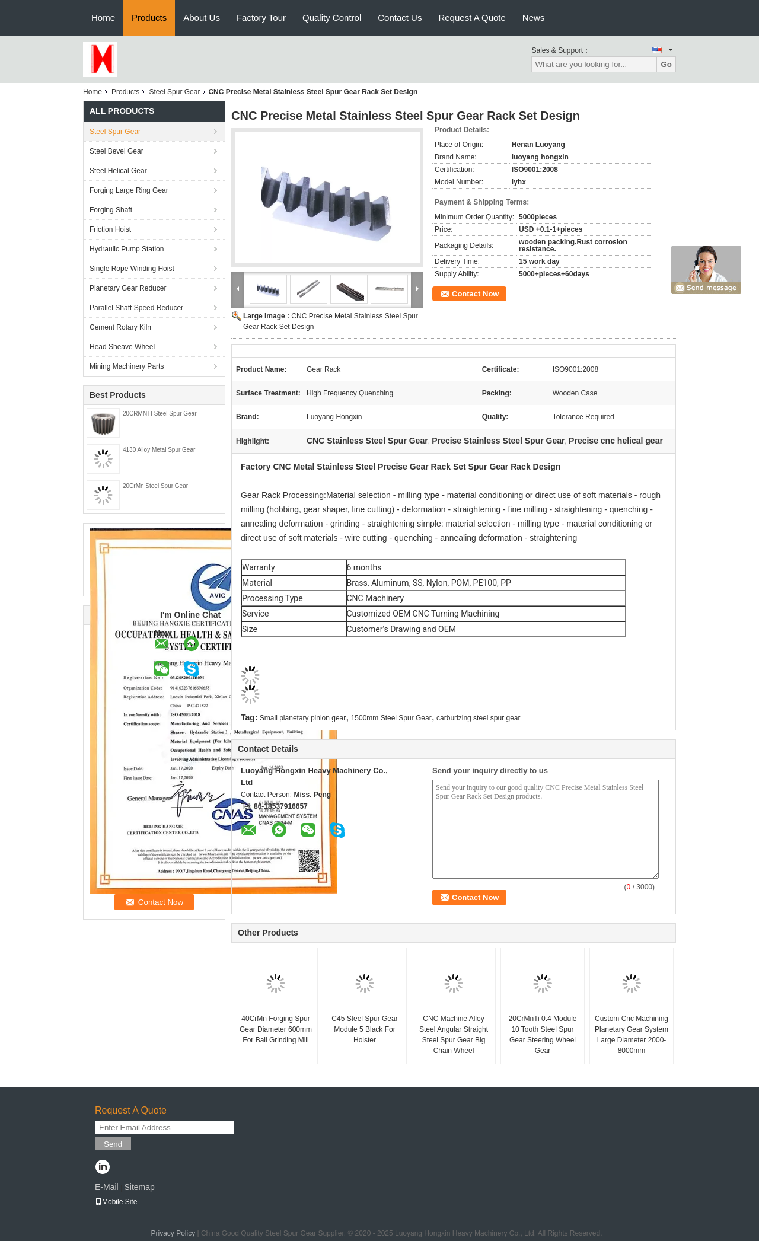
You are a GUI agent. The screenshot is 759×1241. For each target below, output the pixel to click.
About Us (201, 17)
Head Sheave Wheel (122, 347)
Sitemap (139, 1187)
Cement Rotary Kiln (120, 327)
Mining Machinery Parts (127, 366)
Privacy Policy (173, 1233)
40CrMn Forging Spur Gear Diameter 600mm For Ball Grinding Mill (276, 1029)
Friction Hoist (110, 229)
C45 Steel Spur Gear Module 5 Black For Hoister (364, 1029)
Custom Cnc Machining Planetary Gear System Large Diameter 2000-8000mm (631, 1035)
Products (149, 17)
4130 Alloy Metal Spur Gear (159, 449)
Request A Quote (471, 17)
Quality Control (331, 17)
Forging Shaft (111, 210)
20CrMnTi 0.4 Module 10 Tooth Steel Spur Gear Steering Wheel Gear (543, 1035)
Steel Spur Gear (174, 92)
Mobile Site (116, 1202)
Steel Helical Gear (118, 171)
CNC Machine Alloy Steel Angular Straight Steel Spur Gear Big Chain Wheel (453, 1035)
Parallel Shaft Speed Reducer (136, 308)
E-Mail (107, 1187)
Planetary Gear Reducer (128, 288)
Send (113, 1144)
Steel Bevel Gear (116, 151)
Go (666, 64)
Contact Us (400, 17)
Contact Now (475, 293)
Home (103, 17)
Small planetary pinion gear (303, 718)
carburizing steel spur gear (478, 718)
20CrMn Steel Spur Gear (155, 486)
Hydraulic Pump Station (127, 249)
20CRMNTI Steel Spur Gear (160, 413)
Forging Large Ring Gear (129, 190)
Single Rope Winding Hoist (132, 268)
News (533, 17)
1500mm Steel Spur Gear (391, 718)
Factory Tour (261, 17)
